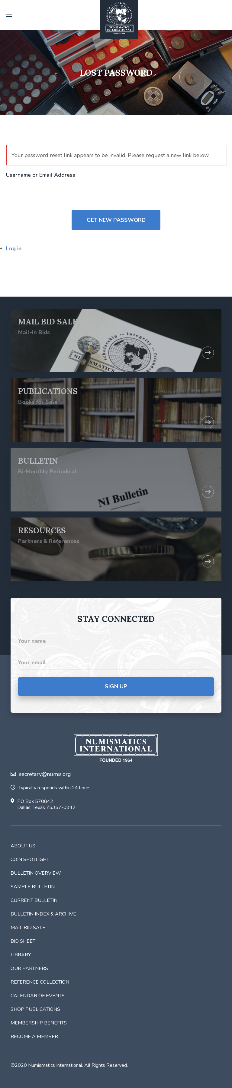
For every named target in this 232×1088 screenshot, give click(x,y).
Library (21, 955)
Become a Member (34, 1036)
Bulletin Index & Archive (43, 914)
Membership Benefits (39, 1023)
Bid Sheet (23, 941)
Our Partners (29, 968)
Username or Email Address (40, 175)
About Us (23, 846)
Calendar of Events (38, 995)
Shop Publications (35, 1009)
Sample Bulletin (33, 886)
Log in (13, 248)
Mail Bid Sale (28, 927)
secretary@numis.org (41, 774)
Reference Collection (40, 982)
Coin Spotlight (30, 859)
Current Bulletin (34, 900)
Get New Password (116, 220)
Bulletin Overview (36, 873)
